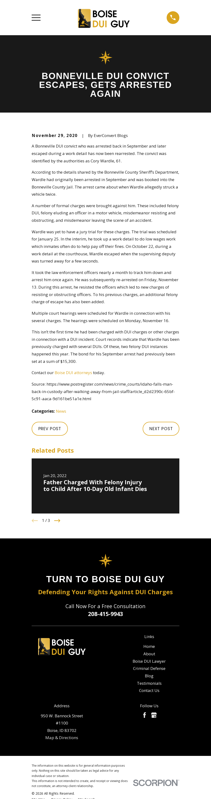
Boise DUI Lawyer (149, 661)
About (149, 653)
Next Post (161, 429)
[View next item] (57, 521)
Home (149, 646)
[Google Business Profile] (154, 715)
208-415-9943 (105, 614)
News (61, 411)
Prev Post (49, 429)
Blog (149, 676)
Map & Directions (61, 737)
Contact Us (149, 690)
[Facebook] (144, 715)
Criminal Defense (149, 668)
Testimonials (149, 683)
